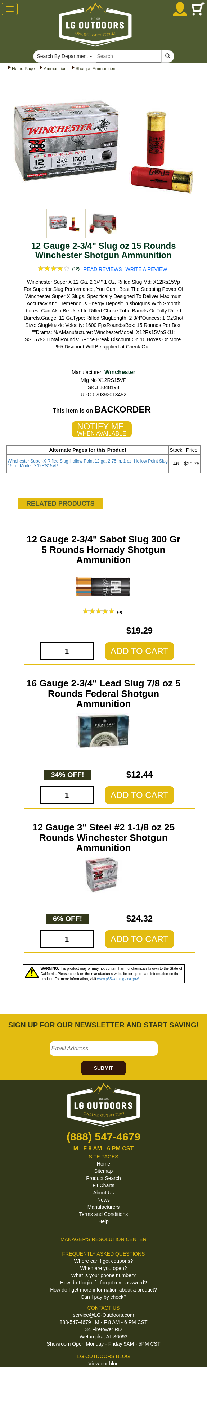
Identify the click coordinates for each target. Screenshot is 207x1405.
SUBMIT (103, 1068)
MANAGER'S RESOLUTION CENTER (103, 1239)
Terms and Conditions (103, 1214)
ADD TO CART (139, 651)
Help (103, 1221)
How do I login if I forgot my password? (103, 1282)
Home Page (23, 68)
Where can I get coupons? (103, 1261)
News (103, 1200)
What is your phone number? (103, 1275)
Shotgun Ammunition (96, 68)
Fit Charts (103, 1185)
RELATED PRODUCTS (60, 503)
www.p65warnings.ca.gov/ (118, 979)
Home (103, 1164)
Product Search (103, 1178)
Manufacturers (103, 1207)
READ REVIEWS (102, 269)
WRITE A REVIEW (146, 269)
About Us (103, 1192)
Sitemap (103, 1171)
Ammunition (55, 68)
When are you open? (103, 1268)
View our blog (103, 1363)
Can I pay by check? (103, 1297)
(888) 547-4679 (103, 1137)
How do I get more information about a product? (103, 1290)
